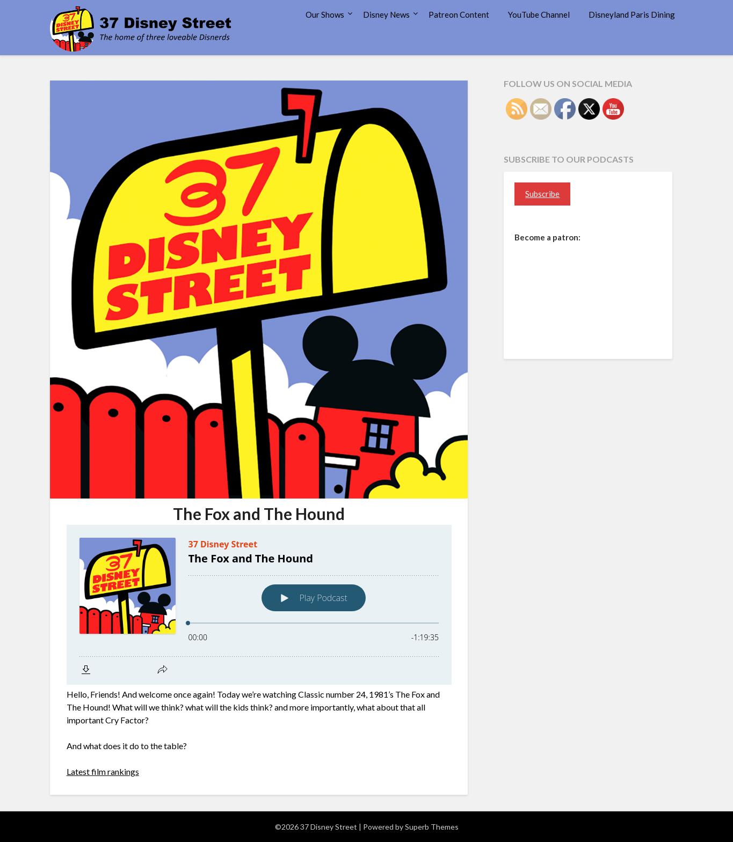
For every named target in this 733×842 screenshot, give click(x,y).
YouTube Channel (539, 14)
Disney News (386, 14)
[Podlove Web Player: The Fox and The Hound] (259, 605)
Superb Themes (432, 826)
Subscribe (542, 194)
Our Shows (325, 14)
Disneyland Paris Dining (632, 14)
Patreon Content (459, 14)
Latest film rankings (103, 771)
